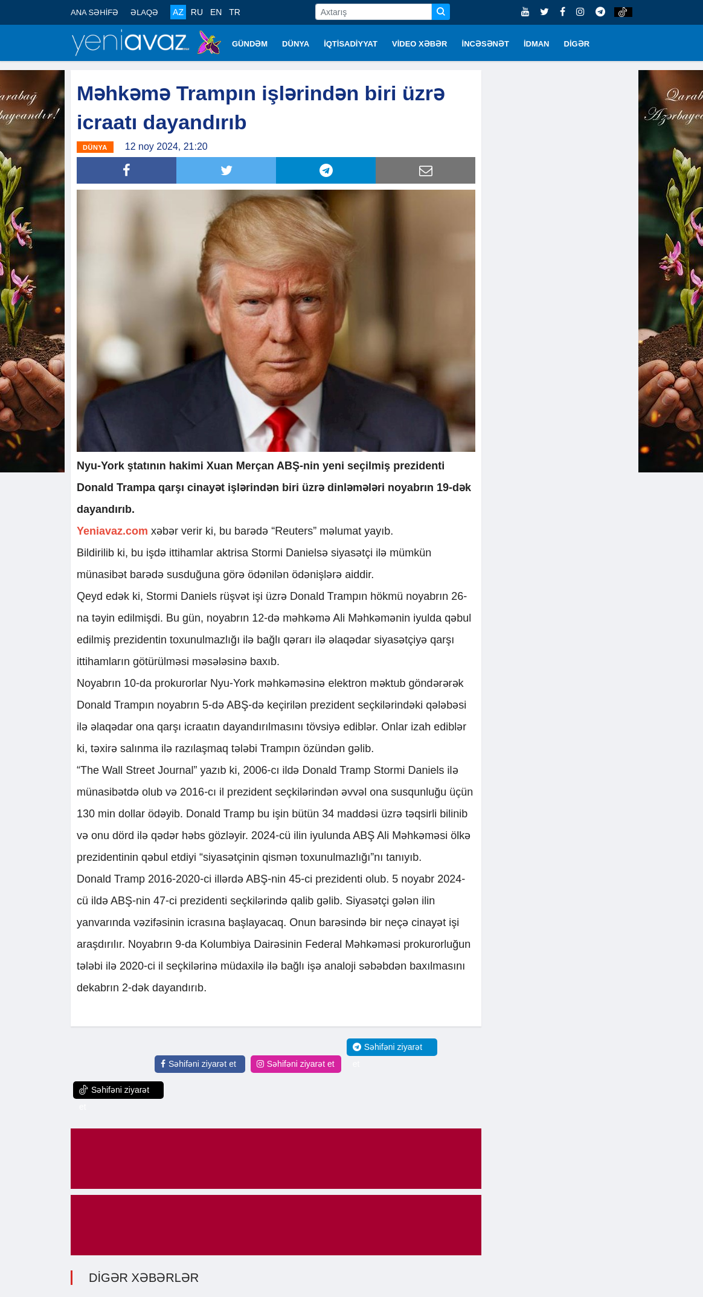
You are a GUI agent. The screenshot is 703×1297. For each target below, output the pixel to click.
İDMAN (537, 43)
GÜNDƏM (250, 43)
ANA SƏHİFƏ (94, 12)
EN (216, 12)
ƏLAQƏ (144, 12)
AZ (178, 12)
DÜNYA (295, 43)
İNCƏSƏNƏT (485, 43)
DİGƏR (577, 43)
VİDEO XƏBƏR (420, 43)
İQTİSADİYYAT (350, 43)
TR (234, 12)
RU (197, 12)
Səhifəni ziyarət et (198, 1064)
